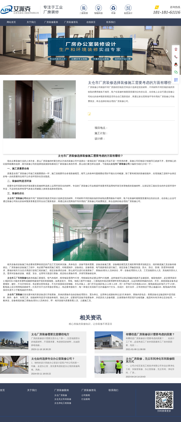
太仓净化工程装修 (62, 403)
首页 (2, 390)
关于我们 (31, 22)
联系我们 (110, 22)
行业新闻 (85, 399)
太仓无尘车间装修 (62, 399)
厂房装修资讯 (71, 22)
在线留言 (90, 22)
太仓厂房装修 (60, 395)
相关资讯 (90, 318)
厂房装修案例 (51, 22)
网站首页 (11, 22)
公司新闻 (85, 395)
